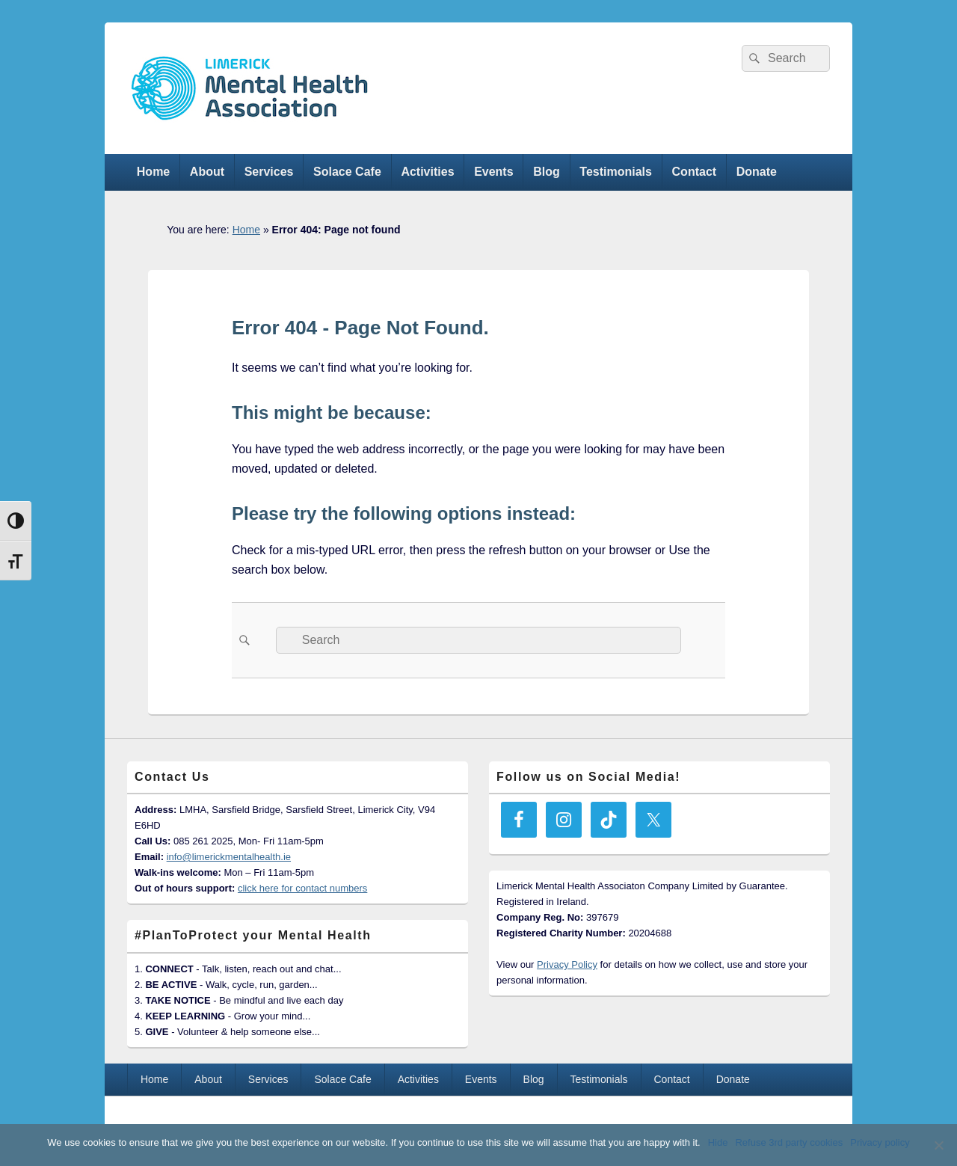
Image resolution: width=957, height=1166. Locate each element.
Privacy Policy (567, 964)
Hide (718, 1142)
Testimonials (615, 171)
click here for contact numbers (302, 888)
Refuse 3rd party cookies (789, 1142)
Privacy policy (879, 1142)
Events (493, 171)
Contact (694, 171)
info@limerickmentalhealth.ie (229, 856)
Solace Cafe (347, 171)
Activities (427, 171)
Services (269, 171)
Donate (756, 171)
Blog (546, 171)
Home (153, 171)
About (207, 171)
